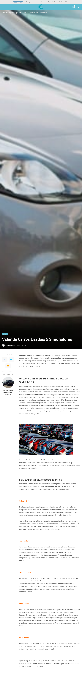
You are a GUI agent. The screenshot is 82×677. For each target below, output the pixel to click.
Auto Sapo (23, 603)
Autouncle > (24, 541)
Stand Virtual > (25, 572)
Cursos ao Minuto (39, 2)
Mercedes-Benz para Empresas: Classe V (8, 392)
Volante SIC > (24, 501)
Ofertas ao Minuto (64, 2)
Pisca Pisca (23, 638)
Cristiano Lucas (10, 345)
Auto (5, 334)
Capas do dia (52, 2)
